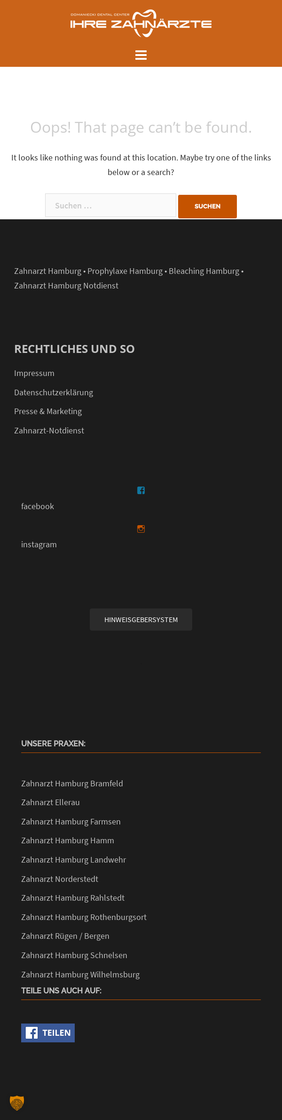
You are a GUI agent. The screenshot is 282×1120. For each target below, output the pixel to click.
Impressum (34, 373)
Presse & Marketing (48, 411)
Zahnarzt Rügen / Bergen (65, 935)
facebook (37, 506)
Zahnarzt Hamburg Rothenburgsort (84, 917)
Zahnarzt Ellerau (50, 802)
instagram (39, 544)
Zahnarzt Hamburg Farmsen (71, 821)
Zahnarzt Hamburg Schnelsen (74, 955)
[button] (17, 1103)
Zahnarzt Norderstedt (59, 878)
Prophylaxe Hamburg (125, 270)
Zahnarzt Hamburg (47, 270)
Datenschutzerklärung (53, 392)
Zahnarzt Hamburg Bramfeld (72, 783)
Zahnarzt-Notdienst (49, 430)
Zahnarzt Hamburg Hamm (67, 840)
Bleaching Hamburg (204, 270)
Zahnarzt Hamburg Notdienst (66, 285)
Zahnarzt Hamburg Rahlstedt (73, 897)
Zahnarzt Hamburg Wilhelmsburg (80, 974)
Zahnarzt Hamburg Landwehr (73, 859)
